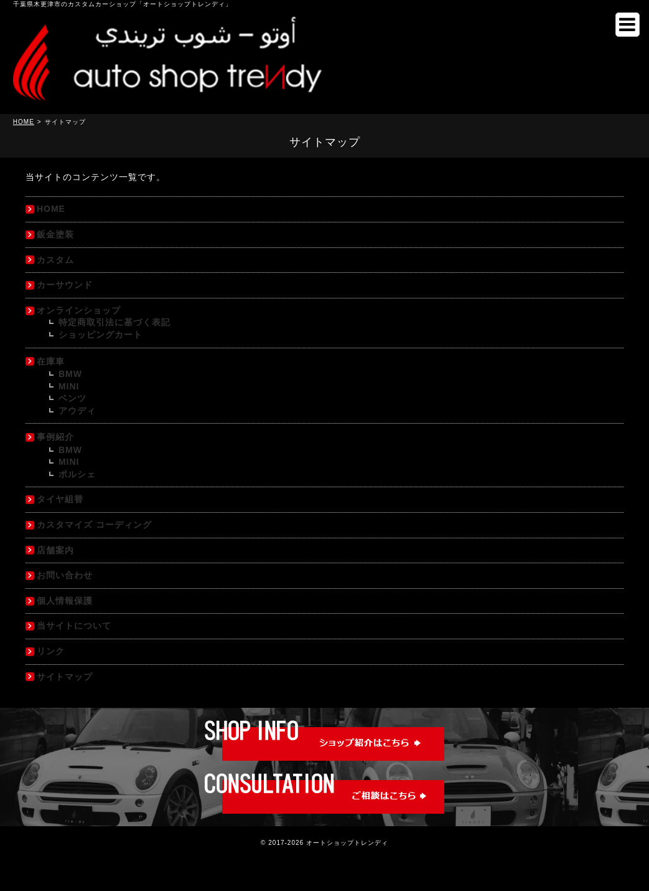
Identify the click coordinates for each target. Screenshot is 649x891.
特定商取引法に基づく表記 (114, 322)
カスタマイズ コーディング (94, 525)
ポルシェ (77, 474)
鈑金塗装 (55, 234)
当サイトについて (74, 626)
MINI (69, 386)
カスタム (55, 260)
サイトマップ (65, 677)
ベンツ (72, 398)
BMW (70, 374)
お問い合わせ (65, 575)
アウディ (77, 411)
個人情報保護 (65, 601)
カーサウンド (65, 285)
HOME (51, 209)
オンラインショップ (79, 310)
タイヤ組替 (60, 499)
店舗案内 (55, 550)
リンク (51, 651)
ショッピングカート (100, 335)
